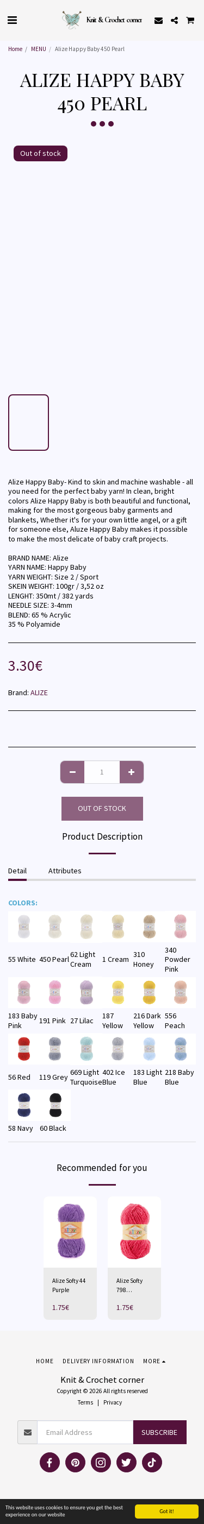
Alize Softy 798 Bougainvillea (133, 1286)
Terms (85, 1402)
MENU (38, 49)
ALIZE (39, 692)
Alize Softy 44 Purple (69, 1285)
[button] (12, 19)
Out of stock (102, 808)
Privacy (112, 1402)
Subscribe (159, 1432)
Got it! (166, 1511)
